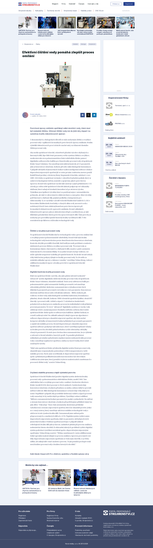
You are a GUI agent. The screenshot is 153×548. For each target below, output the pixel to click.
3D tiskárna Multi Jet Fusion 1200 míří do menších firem (59, 489)
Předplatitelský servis (54, 530)
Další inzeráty (110, 211)
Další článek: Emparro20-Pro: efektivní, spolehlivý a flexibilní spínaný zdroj (63, 454)
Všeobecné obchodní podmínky (86, 535)
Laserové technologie (32, 482)
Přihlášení (21, 518)
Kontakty (78, 516)
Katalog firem (110, 130)
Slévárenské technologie (84, 482)
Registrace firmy (52, 516)
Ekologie (83, 44)
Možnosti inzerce (53, 521)
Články (38, 44)
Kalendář (72, 4)
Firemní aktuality (35, 114)
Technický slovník (53, 11)
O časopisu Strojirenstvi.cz (56, 535)
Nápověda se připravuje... (27, 530)
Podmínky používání (82, 530)
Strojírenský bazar (70, 11)
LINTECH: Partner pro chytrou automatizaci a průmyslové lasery (31, 490)
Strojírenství (92, 44)
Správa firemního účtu (55, 518)
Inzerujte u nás (93, 4)
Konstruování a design (58, 482)
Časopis (81, 4)
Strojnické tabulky (24, 11)
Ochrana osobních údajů (84, 533)
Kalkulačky (39, 11)
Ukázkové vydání (53, 533)
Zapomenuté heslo (25, 521)
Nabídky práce (86, 11)
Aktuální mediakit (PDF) (83, 518)
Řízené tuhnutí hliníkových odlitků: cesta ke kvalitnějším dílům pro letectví (84, 491)
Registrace (22, 516)
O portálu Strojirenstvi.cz (84, 521)
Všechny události (111, 170)
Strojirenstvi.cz (28, 44)
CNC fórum (99, 11)
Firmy (64, 4)
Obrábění (75, 44)
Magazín (55, 4)
